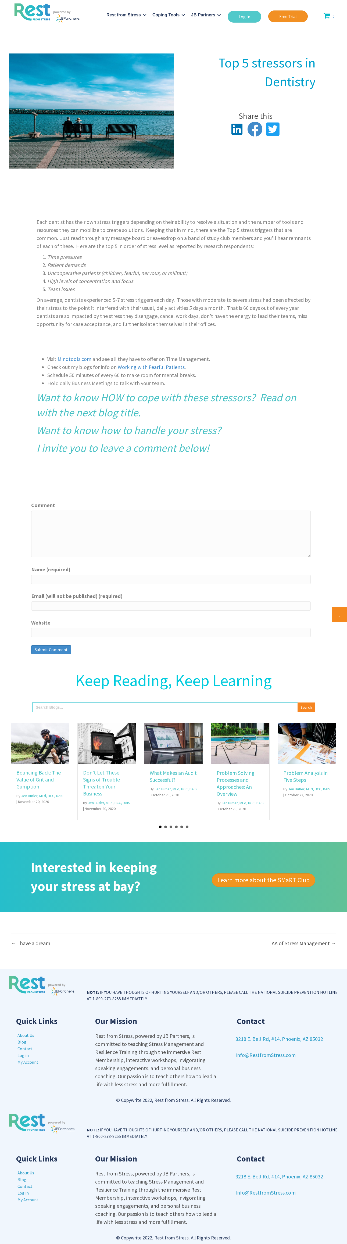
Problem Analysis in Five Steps (305, 776)
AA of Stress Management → (304, 943)
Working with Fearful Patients (151, 367)
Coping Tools (166, 15)
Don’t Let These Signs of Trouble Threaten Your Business (101, 783)
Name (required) (50, 569)
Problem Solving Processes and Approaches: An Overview (236, 783)
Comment (43, 505)
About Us (25, 1035)
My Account (27, 1062)
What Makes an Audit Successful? (173, 776)
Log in (23, 1055)
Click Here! (248, 430)
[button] (244, 17)
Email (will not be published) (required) (77, 596)
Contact (25, 1048)
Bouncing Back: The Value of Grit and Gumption (38, 779)
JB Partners (203, 15)
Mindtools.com (75, 359)
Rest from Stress (123, 15)
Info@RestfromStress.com (265, 1055)
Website (41, 622)
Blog (21, 1042)
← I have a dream (30, 943)
